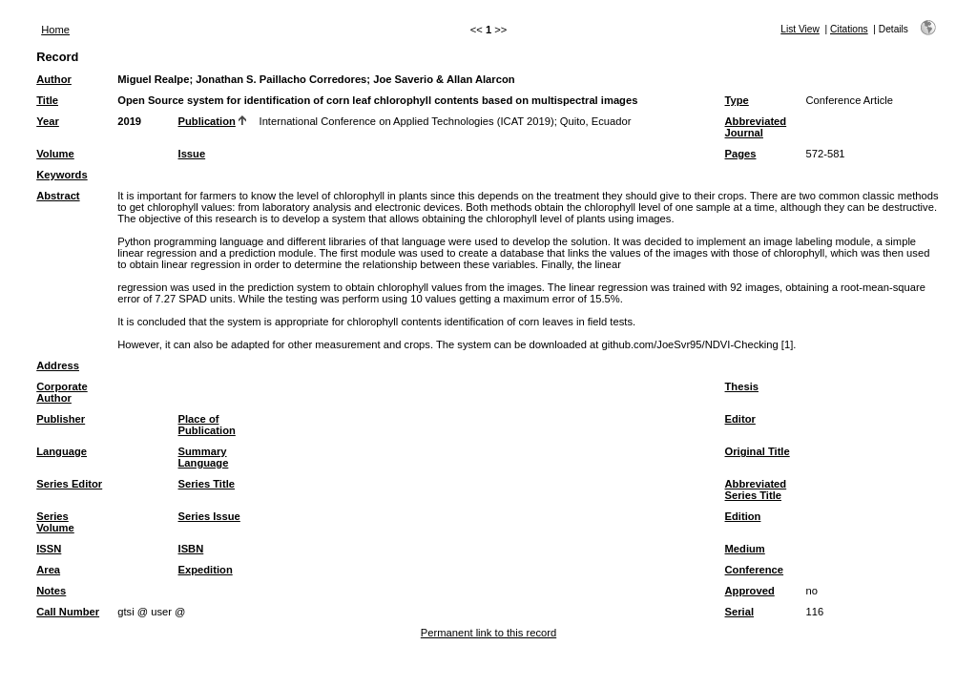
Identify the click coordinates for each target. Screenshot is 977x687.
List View (800, 29)
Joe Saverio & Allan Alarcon (443, 79)
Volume (55, 153)
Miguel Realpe (153, 79)
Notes (51, 590)
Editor (740, 419)
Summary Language (203, 457)
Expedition (205, 569)
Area (48, 569)
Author (54, 79)
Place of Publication (207, 424)
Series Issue (209, 516)
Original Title (757, 451)
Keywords (61, 174)
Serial (739, 611)
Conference (754, 569)
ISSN (48, 548)
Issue (192, 153)
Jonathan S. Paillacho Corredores (281, 79)
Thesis (742, 386)
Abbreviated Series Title (756, 489)
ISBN (191, 548)
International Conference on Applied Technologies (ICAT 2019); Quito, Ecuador (446, 121)
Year (47, 121)
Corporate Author (61, 392)
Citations (849, 29)
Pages (741, 153)
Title (47, 100)
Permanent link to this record (488, 632)
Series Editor (69, 483)
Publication (207, 121)
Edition (743, 516)
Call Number (67, 611)
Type (737, 100)
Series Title (207, 483)
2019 (129, 121)
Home (55, 29)
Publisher (60, 419)
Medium (745, 548)
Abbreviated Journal (756, 126)
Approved (750, 590)
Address (57, 365)
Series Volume (55, 521)
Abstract (57, 195)
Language (61, 451)
